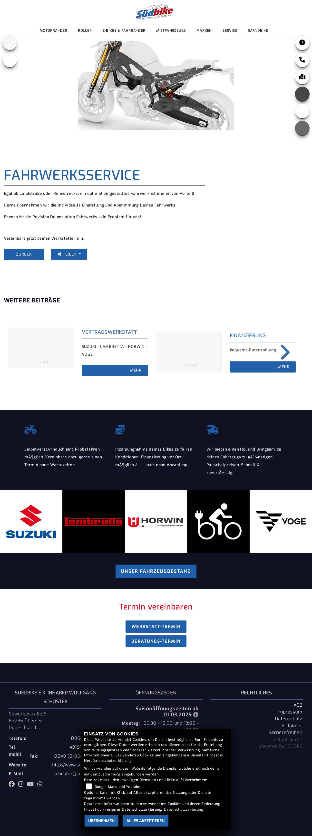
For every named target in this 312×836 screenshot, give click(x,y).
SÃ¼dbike (258, 32)
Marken (204, 32)
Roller (85, 32)
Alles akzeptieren (146, 820)
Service (230, 32)
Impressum (289, 712)
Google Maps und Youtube (117, 786)
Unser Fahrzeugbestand (156, 571)
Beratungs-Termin (156, 641)
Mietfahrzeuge (171, 32)
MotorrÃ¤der (53, 32)
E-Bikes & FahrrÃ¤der (124, 32)
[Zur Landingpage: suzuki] (9, 42)
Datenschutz (288, 719)
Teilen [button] (68, 254)
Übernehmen (101, 820)
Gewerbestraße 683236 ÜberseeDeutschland (28, 721)
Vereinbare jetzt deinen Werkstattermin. (44, 238)
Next (282, 352)
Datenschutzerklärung (112, 760)
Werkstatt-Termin (156, 627)
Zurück (24, 254)
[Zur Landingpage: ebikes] (9, 59)
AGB (297, 705)
